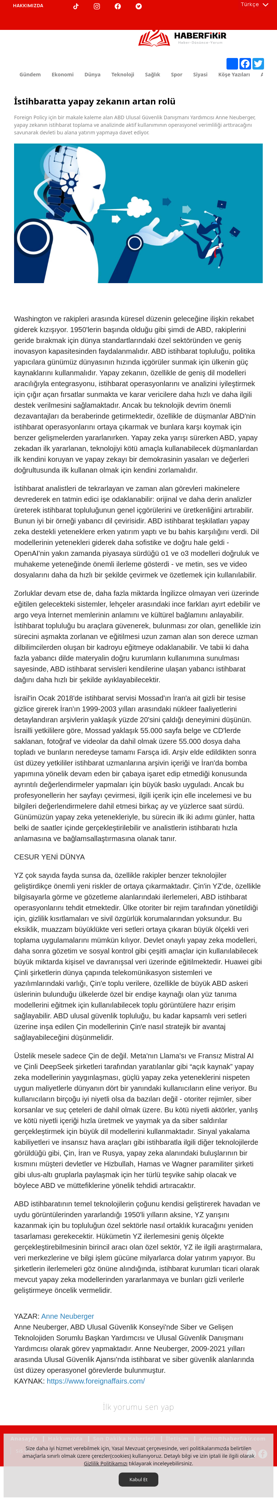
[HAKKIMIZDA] (28, 5)
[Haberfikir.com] (184, 34)
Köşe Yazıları (234, 74)
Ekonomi (63, 74)
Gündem (30, 74)
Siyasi (200, 74)
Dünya (92, 74)
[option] (138, 213)
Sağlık (152, 74)
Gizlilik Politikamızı (105, 1463)
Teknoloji (122, 74)
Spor (177, 74)
